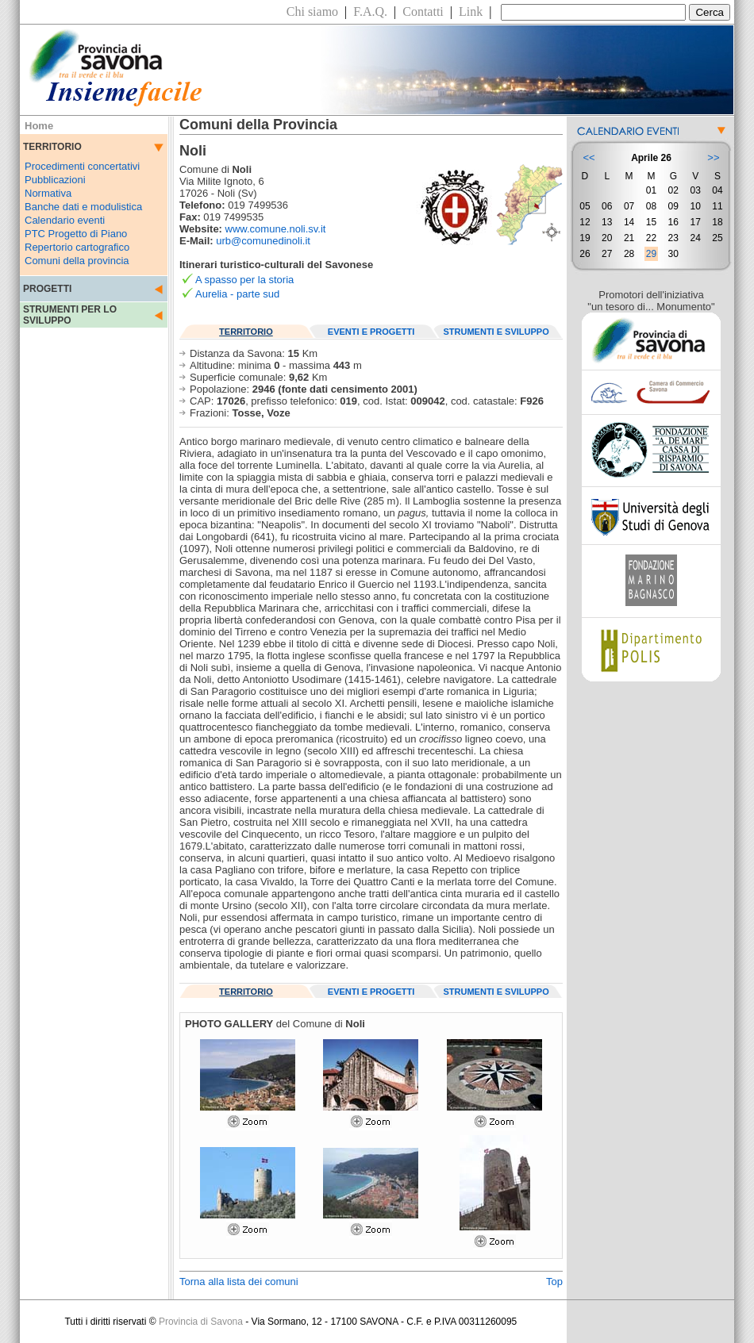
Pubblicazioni (55, 180)
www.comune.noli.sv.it (275, 229)
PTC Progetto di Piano (76, 234)
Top (554, 1281)
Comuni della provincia (77, 261)
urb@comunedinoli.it (263, 241)
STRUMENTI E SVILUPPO (496, 331)
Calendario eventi (65, 220)
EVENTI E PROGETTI (371, 331)
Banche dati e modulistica (83, 207)
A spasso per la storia (244, 280)
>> (713, 157)
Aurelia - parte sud (237, 294)
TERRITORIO (246, 331)
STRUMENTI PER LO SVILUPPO (70, 315)
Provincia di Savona (201, 1321)
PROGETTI (47, 288)
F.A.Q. (370, 11)
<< (588, 157)
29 (651, 253)
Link (471, 11)
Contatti (423, 11)
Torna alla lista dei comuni (238, 1281)
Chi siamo (312, 11)
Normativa (48, 193)
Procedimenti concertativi (82, 166)
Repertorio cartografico (77, 247)
